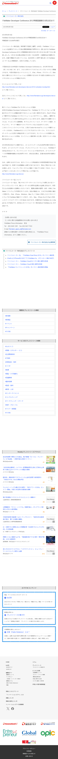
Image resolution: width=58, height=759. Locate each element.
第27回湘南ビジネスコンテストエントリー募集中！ (19, 497)
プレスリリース (13, 11)
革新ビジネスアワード (12, 691)
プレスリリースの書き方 (16, 615)
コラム (34, 662)
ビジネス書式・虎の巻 (38, 681)
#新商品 (7, 320)
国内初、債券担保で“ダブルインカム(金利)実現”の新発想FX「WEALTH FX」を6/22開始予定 (22, 478)
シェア (52, 27)
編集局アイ (9, 672)
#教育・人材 (9, 389)
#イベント (8, 324)
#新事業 (7, 316)
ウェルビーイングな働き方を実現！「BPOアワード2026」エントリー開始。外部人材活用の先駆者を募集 (23, 488)
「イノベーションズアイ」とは (15, 694)
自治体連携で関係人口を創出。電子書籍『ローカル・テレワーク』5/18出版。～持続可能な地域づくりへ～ (23, 458)
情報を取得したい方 (11, 701)
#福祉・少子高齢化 (11, 374)
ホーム (4, 11)
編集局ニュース (10, 674)
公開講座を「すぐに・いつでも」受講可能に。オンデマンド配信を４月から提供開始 (23, 508)
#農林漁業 (8, 381)
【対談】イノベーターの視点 (13, 678)
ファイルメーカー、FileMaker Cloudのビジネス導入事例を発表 (27, 261)
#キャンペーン (10, 327)
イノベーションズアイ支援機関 (15, 704)
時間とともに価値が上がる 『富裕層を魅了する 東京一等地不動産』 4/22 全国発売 (24, 538)
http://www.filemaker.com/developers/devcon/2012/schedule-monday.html (26, 87)
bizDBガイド (9, 667)
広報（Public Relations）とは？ (18, 632)
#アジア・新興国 (10, 409)
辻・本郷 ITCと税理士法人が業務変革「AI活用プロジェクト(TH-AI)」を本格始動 (23, 528)
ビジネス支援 (36, 670)
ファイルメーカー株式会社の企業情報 (42, 242)
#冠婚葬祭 (8, 378)
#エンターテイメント (12, 393)
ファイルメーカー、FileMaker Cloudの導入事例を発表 (24, 264)
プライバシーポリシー (29, 748)
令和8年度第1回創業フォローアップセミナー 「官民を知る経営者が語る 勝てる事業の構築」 (23, 518)
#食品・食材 (9, 385)
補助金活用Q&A (36, 676)
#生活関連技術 (10, 354)
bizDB (9, 598)
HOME (7, 662)
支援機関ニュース (37, 672)
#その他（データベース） (48, 30)
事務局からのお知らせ (29, 753)
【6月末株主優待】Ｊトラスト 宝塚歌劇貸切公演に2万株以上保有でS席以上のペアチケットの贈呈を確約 (23, 468)
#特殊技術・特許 (10, 362)
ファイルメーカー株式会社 (15, 16)
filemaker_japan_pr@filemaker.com (20, 229)
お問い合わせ (29, 756)
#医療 (7, 370)
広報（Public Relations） (12, 683)
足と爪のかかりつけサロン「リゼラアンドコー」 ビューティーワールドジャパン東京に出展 (23, 550)
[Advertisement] (29, 285)
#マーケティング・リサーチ (14, 401)
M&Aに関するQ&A (37, 678)
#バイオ (7, 366)
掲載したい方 (9, 698)
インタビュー (9, 676)
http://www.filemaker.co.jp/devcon (13, 174)
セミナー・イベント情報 (39, 674)
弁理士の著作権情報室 (38, 684)
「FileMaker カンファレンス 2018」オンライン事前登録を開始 (27, 267)
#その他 (7, 331)
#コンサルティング (11, 397)
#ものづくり (9, 346)
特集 (7, 685)
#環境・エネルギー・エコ (13, 350)
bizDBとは (8, 669)
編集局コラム (9, 681)
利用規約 (29, 751)
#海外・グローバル (11, 405)
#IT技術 (7, 358)
